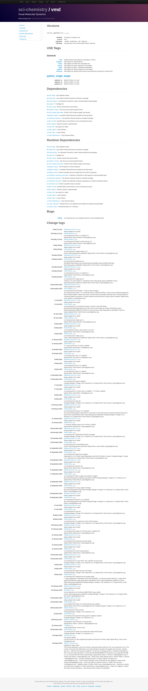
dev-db (49, 95)
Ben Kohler (67, 590)
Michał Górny (68, 422)
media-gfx (50, 115)
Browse (34, 2)
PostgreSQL (56, 686)
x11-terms (50, 206)
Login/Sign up (61, 2)
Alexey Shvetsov (69, 233)
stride (55, 172)
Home (21, 2)
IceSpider (98, 686)
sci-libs (49, 121)
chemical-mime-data (62, 175)
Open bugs (30, 36)
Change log (30, 39)
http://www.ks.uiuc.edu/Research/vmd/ (43, 18)
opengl (54, 124)
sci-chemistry (33, 9)
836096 (60, 218)
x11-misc (49, 204)
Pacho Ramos (68, 249)
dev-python (50, 109)
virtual (48, 124)
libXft (54, 129)
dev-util (49, 112)
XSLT (74, 686)
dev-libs (49, 107)
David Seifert (68, 343)
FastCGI (68, 686)
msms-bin (59, 181)
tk (53, 104)
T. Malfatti (67, 625)
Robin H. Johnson (69, 619)
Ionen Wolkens (68, 288)
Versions (30, 25)
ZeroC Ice (84, 686)
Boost (78, 686)
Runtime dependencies (30, 33)
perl (54, 98)
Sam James (67, 353)
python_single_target (59, 76)
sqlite (60, 67)
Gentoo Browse (123, 2)
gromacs (59, 61)
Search (53, 2)
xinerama (59, 71)
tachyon (59, 69)
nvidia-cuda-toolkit (57, 112)
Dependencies (30, 31)
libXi (54, 132)
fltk (53, 127)
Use (47, 2)
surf (57, 184)
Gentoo (49, 686)
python (55, 101)
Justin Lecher (68, 635)
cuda (60, 60)
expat (54, 107)
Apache (63, 686)
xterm (55, 206)
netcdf (54, 121)
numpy (57, 109)
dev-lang (49, 98)
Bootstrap (91, 686)
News (27, 2)
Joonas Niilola (68, 442)
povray (60, 65)
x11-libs (49, 127)
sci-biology (50, 172)
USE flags (30, 28)
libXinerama (56, 135)
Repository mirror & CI (70, 229)
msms (60, 63)
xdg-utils (55, 204)
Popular (41, 2)
